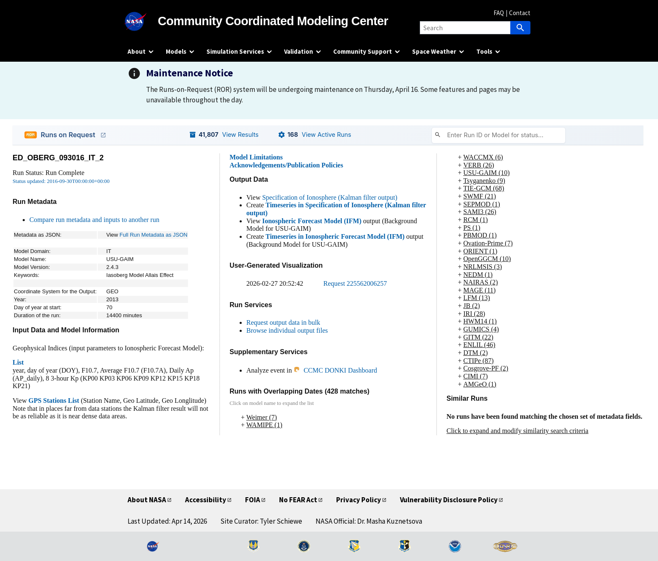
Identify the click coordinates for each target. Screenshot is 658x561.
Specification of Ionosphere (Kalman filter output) (329, 197)
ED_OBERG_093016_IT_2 (58, 158)
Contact (519, 13)
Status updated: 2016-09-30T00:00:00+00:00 (61, 181)
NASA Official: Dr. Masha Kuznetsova (369, 521)
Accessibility (205, 499)
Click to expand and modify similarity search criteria (517, 430)
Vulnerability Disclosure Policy (449, 499)
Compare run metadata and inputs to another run (94, 219)
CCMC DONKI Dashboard (335, 370)
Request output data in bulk (283, 322)
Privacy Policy (358, 499)
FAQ (499, 13)
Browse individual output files (287, 330)
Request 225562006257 (355, 283)
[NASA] (143, 21)
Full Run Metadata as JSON (154, 235)
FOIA (252, 499)
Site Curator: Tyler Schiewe (261, 521)
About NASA (147, 499)
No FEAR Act (298, 499)
